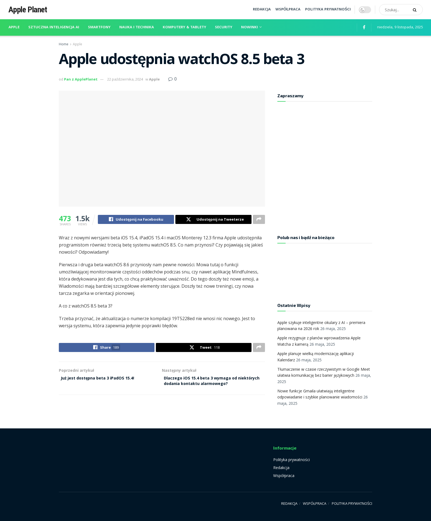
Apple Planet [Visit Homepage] (27, 9)
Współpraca (283, 475)
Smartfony (99, 27)
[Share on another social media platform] (259, 220)
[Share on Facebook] (136, 220)
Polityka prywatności (291, 459)
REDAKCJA (262, 10)
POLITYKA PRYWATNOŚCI (328, 10)
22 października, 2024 (125, 79)
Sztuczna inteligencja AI (53, 27)
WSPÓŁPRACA (287, 10)
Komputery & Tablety (184, 27)
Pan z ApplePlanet (81, 79)
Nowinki (249, 27)
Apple (14, 27)
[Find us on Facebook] (364, 27)
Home (63, 44)
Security (223, 27)
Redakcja (281, 467)
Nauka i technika (136, 27)
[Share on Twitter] (213, 220)
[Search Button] (416, 9)
